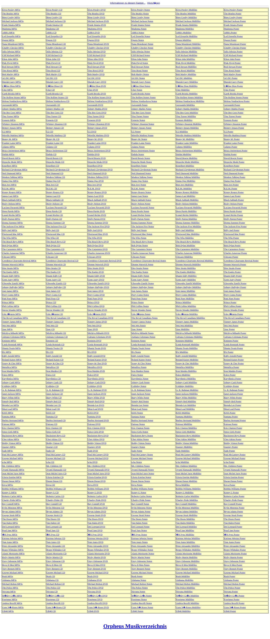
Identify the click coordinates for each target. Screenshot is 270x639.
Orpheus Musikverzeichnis (135, 626)
